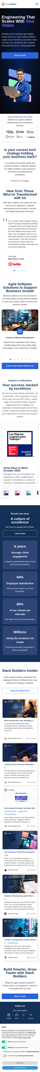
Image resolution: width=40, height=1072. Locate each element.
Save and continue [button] (20, 1068)
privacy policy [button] (32, 1032)
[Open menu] (37, 4)
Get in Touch (20, 996)
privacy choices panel (24, 1037)
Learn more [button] (20, 1063)
